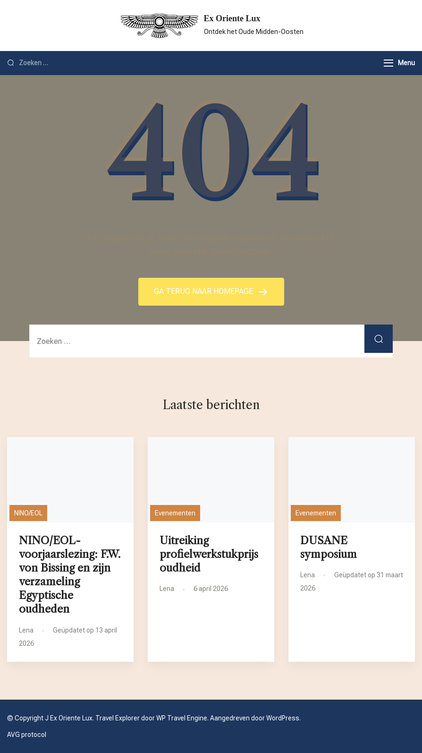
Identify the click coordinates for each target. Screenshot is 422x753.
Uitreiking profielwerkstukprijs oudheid (209, 554)
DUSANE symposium (328, 547)
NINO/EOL (28, 513)
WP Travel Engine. (182, 718)
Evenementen (175, 513)
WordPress (282, 718)
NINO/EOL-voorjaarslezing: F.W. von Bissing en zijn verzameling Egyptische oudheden (69, 575)
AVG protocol (26, 734)
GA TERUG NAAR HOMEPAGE (204, 291)
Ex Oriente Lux (232, 18)
